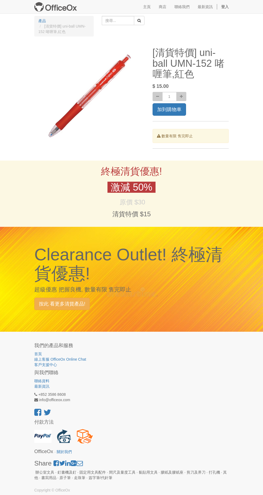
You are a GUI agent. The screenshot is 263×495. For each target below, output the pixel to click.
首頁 (38, 354)
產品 (42, 21)
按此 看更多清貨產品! (62, 304)
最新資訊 (41, 386)
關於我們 (64, 452)
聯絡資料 (41, 381)
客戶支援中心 (45, 365)
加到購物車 (169, 109)
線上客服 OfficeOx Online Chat (60, 359)
